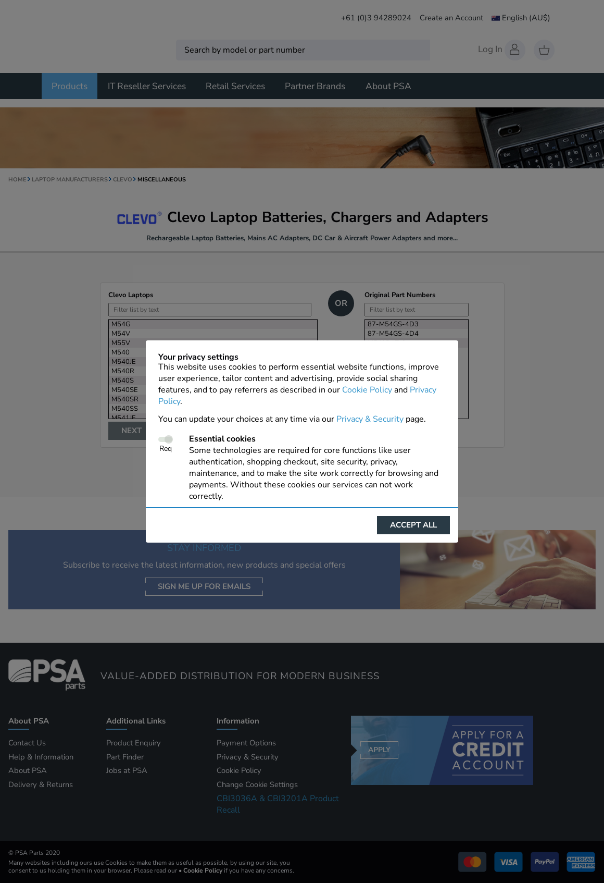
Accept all (413, 525)
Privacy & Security (370, 419)
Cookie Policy (367, 390)
